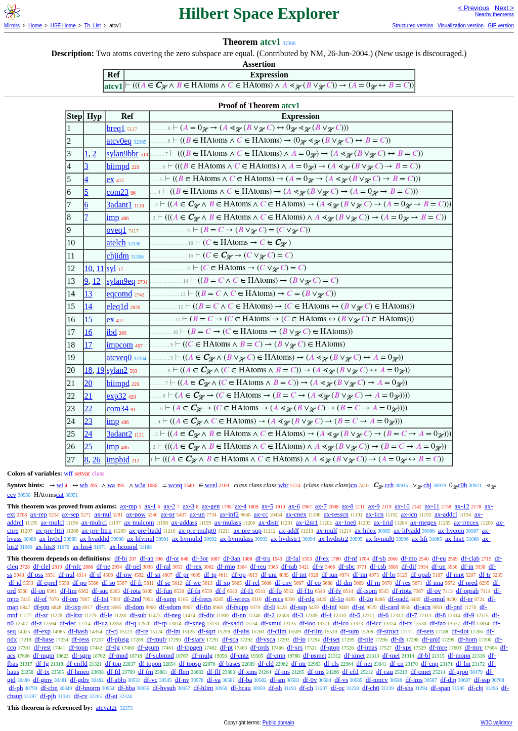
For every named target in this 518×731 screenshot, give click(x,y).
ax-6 (294, 506)
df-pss (35, 574)
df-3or (200, 558)
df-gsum (148, 647)
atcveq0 (119, 357)
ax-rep (38, 514)
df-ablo (116, 679)
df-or (172, 558)
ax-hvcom (451, 530)
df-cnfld (77, 663)
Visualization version (461, 25)
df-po (79, 582)
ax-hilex (365, 530)
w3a (140, 485)
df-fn (193, 590)
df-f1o (305, 590)
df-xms (247, 671)
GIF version (501, 25)
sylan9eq (121, 281)
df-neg (172, 615)
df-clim (276, 631)
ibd (112, 332)
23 (88, 421)
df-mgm (43, 655)
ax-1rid (383, 522)
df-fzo (437, 623)
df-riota (402, 590)
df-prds (260, 647)
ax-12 (462, 506)
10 (88, 268)
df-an (146, 558)
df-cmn (276, 655)
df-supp (166, 599)
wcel (211, 485)
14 (88, 306)
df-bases (229, 663)
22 (88, 408)
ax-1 (150, 506)
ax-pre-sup (247, 530)
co (354, 485)
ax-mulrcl (94, 522)
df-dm (344, 582)
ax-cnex (296, 514)
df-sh (275, 688)
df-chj (476, 688)
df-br (389, 574)
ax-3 (188, 506)
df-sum (349, 631)
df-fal (292, 558)
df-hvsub (164, 688)
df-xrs (295, 647)
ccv (11, 494)
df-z (36, 623)
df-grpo (458, 671)
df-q (131, 623)
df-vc (150, 679)
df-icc (373, 623)
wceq (175, 485)
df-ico (341, 623)
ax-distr (268, 522)
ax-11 (432, 506)
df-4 (326, 615)
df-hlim (203, 688)
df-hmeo (78, 671)
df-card (389, 607)
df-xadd (233, 623)
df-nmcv (377, 679)
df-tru (263, 558)
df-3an (231, 558)
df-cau (384, 671)
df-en (102, 607)
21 (88, 396)
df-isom (367, 590)
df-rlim (313, 631)
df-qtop (329, 647)
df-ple (365, 639)
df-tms (316, 671)
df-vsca (265, 639)
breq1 (116, 128)
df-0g (113, 647)
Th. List (92, 25)
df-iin (360, 574)
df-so (108, 582)
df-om (70, 599)
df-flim (179, 671)
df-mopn (459, 655)
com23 (118, 192)
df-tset (331, 639)
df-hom (467, 639)
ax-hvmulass (236, 538)
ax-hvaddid (94, 538)
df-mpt (455, 574)
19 (101, 370)
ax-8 (348, 506)
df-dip (448, 679)
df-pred (468, 582)
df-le (106, 615)
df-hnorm (87, 688)
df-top (113, 663)
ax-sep (70, 514)
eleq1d (117, 306)
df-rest (42, 647)
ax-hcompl (123, 546)
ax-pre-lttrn (96, 530)
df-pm (41, 607)
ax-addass (184, 522)
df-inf (329, 607)
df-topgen (190, 647)
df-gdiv (79, 679)
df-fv (334, 590)
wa (111, 485)
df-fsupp (237, 607)
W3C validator (496, 722)
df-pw (124, 574)
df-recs (274, 599)
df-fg (42, 663)
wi (60, 485)
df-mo (409, 558)
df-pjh (48, 696)
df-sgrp (81, 655)
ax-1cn (374, 514)
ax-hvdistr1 (285, 538)
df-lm (463, 663)
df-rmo (226, 566)
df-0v (310, 679)
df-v (318, 566)
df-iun (330, 574)
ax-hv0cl (50, 538)
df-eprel (46, 582)
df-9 (468, 615)
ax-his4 (82, 546)
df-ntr (299, 663)
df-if (95, 574)
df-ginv (42, 679)
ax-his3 (45, 546)
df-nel (133, 566)
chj (427, 485)
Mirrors (12, 25)
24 (88, 433)
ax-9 (374, 506)
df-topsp (190, 663)
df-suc (100, 590)
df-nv (182, 679)
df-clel (41, 566)
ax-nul (102, 514)
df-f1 (246, 590)
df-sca (230, 639)
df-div (206, 615)
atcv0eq (119, 141)
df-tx (43, 671)
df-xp (223, 582)
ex (110, 179)
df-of (40, 599)
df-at (111, 696)
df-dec (67, 623)
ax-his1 (454, 538)
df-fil (113, 671)
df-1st (100, 599)
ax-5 (267, 506)
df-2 (269, 615)
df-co (314, 582)
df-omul (434, 599)
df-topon (150, 663)
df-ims (414, 679)
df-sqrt (206, 631)
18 (88, 370)
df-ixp (73, 607)
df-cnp (430, 663)
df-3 (298, 615)
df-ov (434, 590)
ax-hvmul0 (380, 538)
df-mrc (474, 647)
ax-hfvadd (407, 530)
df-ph (16, 688)
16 (88, 332)
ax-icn (409, 514)
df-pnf (454, 607)
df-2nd (132, 599)
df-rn (373, 582)
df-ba (245, 679)
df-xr (41, 615)
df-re (142, 631)
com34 (118, 408)
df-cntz (239, 655)
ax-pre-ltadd (145, 530)
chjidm (118, 255)
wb (84, 485)
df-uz (100, 623)
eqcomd (120, 293)
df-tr (485, 574)
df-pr (182, 574)
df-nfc (73, 566)
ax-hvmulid (187, 538)
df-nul (66, 574)
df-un (438, 566)
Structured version (412, 25)
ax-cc (261, 514)
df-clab (470, 558)
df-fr (137, 582)
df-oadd (398, 599)
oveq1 (116, 230)
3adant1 (120, 204)
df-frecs (201, 599)
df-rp (160, 623)
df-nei (364, 663)
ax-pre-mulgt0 (197, 530)
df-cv (81, 696)
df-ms (282, 671)
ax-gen (211, 506)
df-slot (460, 631)
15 (88, 319)
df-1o (337, 599)
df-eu (439, 558)
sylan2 (117, 370)
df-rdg (306, 599)
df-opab (421, 574)
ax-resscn (336, 514)
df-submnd (159, 655)
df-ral (163, 566)
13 (88, 293)
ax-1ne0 (346, 522)
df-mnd (117, 655)
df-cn (396, 663)
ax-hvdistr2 (333, 538)
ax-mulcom (139, 522)
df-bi (120, 558)
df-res (402, 582)
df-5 (355, 615)
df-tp (210, 574)
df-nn (239, 615)
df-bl (423, 655)
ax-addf (289, 530)
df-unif (431, 639)
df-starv (194, 639)
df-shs (405, 688)
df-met (391, 655)
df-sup (298, 607)
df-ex (322, 558)
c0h (462, 485)
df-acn (422, 607)
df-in (467, 566)
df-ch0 (370, 688)
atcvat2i (106, 707)
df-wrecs (238, 599)
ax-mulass (227, 522)
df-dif (409, 566)
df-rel (252, 582)
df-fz (405, 623)
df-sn (154, 574)
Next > (504, 8)
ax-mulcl (52, 522)
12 (97, 281)
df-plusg (117, 639)
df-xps (403, 647)
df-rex (194, 566)
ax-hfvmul (140, 538)
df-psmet (314, 655)
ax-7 (321, 506)
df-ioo (307, 623)
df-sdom (170, 607)
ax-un (197, 514)
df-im (173, 631)
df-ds (397, 639)
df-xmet (354, 655)
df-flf (214, 671)
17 (88, 344)
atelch (116, 242)
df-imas (367, 647)
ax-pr (168, 514)
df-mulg (201, 655)
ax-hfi (419, 538)
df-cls (331, 663)
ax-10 (402, 506)
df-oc (337, 688)
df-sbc (346, 566)
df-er (466, 599)
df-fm (145, 671)
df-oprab (467, 590)
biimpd (118, 166)
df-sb (379, 558)
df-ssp (482, 679)
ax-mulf (326, 530)
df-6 (383, 615)
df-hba (126, 688)
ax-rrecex (466, 522)
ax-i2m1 (307, 522)
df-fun (164, 590)
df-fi (269, 607)
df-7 (411, 615)
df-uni (269, 574)
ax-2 (169, 506)
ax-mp (128, 506)
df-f (220, 590)
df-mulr (157, 639)
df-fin (203, 607)
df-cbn (49, 688)
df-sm (277, 679)
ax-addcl (446, 514)
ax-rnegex (423, 522)
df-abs (241, 631)
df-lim (68, 590)
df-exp (42, 631)
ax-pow (136, 514)
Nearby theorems (494, 14)
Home (35, 25)
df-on (38, 590)
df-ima (434, 582)
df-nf (350, 558)
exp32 (116, 396)
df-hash (78, 631)
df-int (299, 574)
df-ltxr (74, 615)
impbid (118, 459)
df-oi (358, 607)
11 (100, 268)
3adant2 (120, 433)
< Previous (473, 8)
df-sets (425, 631)
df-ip (299, 639)
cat (60, 494)
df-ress (80, 639)
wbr (283, 485)
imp (113, 217)
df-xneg (195, 623)
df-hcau (241, 688)
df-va (214, 679)
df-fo (275, 590)
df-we (193, 582)
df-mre (438, 647)
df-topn (78, 647)
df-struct (387, 631)
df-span (440, 688)
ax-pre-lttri (50, 530)
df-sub (138, 615)
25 (88, 446)
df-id (15, 582)
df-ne (103, 566)
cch (389, 485)
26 (97, 459)
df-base (44, 639)
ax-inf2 (229, 514)
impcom (120, 344)
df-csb (378, 566)
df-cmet (421, 671)
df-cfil (350, 671)
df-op (238, 574)
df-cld (266, 663)
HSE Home (63, 25)
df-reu (258, 566)
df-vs (341, 679)
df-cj (112, 631)
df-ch (306, 688)
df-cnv (283, 582)
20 (88, 383)
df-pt (226, 647)
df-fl (469, 623)
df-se (163, 582)
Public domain (278, 722)
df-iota (132, 590)
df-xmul (271, 623)
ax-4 (240, 506)
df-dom (134, 607)
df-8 (440, 615)
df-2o (366, 599)
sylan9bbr (123, 153)
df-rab (289, 566)
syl (111, 268)
